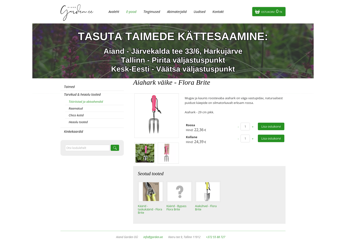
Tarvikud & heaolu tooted (82, 94)
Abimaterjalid (177, 11)
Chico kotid (76, 115)
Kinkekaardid (73, 131)
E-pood (131, 11)
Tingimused (151, 11)
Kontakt (218, 11)
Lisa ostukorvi (271, 126)
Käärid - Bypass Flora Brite (176, 208)
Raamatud (76, 108)
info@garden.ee (153, 237)
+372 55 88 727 (215, 237)
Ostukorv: (271, 11)
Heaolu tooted (78, 122)
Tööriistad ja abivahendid (86, 101)
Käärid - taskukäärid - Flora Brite (150, 209)
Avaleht (114, 11)
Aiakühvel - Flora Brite (206, 208)
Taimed (69, 86)
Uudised (199, 11)
